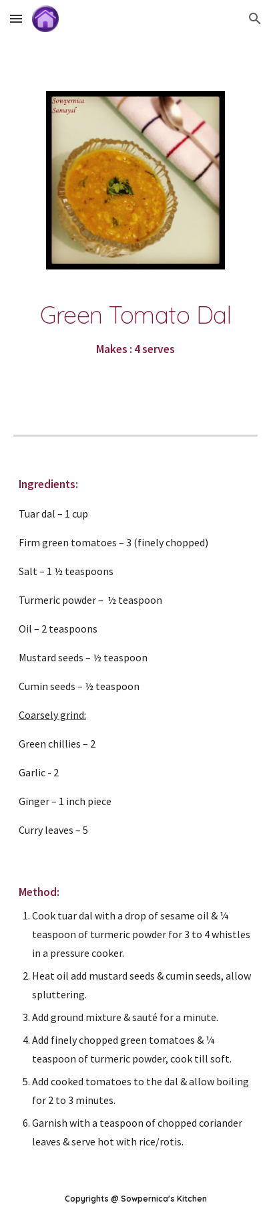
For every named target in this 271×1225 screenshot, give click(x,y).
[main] (135, 330)
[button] (16, 18)
